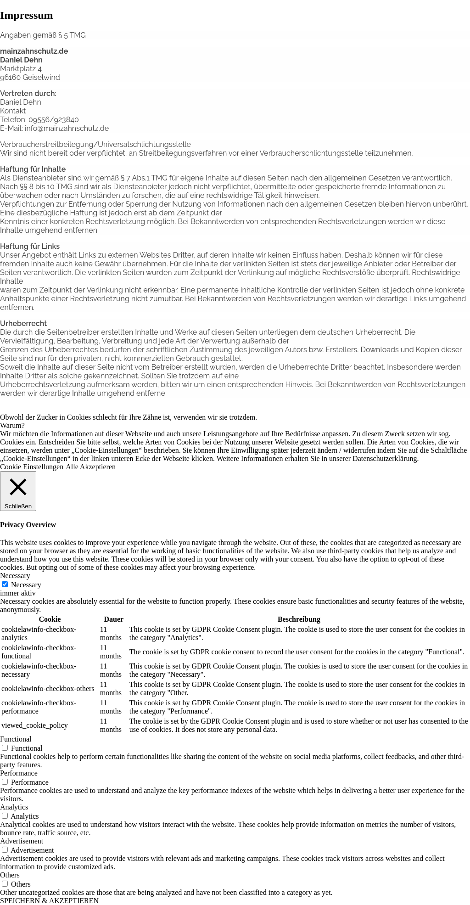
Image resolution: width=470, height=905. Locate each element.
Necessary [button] (15, 575)
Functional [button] (15, 739)
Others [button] (10, 875)
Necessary (26, 585)
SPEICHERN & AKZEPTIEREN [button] (49, 901)
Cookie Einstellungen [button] (31, 467)
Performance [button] (19, 773)
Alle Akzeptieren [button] (91, 467)
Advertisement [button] (21, 841)
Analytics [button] (14, 807)
